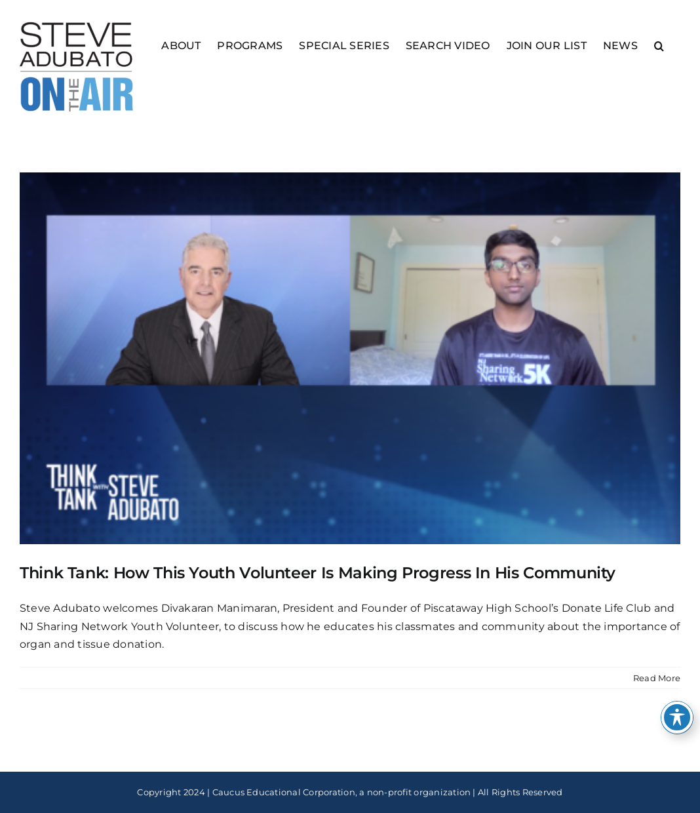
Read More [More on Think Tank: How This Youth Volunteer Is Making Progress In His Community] (656, 678)
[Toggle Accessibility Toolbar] (677, 717)
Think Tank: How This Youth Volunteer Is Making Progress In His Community (317, 572)
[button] (659, 45)
